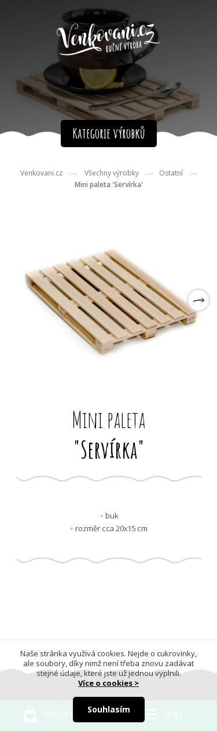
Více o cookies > (108, 683)
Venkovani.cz (41, 173)
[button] (198, 300)
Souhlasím (108, 709)
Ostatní (171, 173)
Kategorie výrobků (108, 133)
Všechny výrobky (111, 173)
